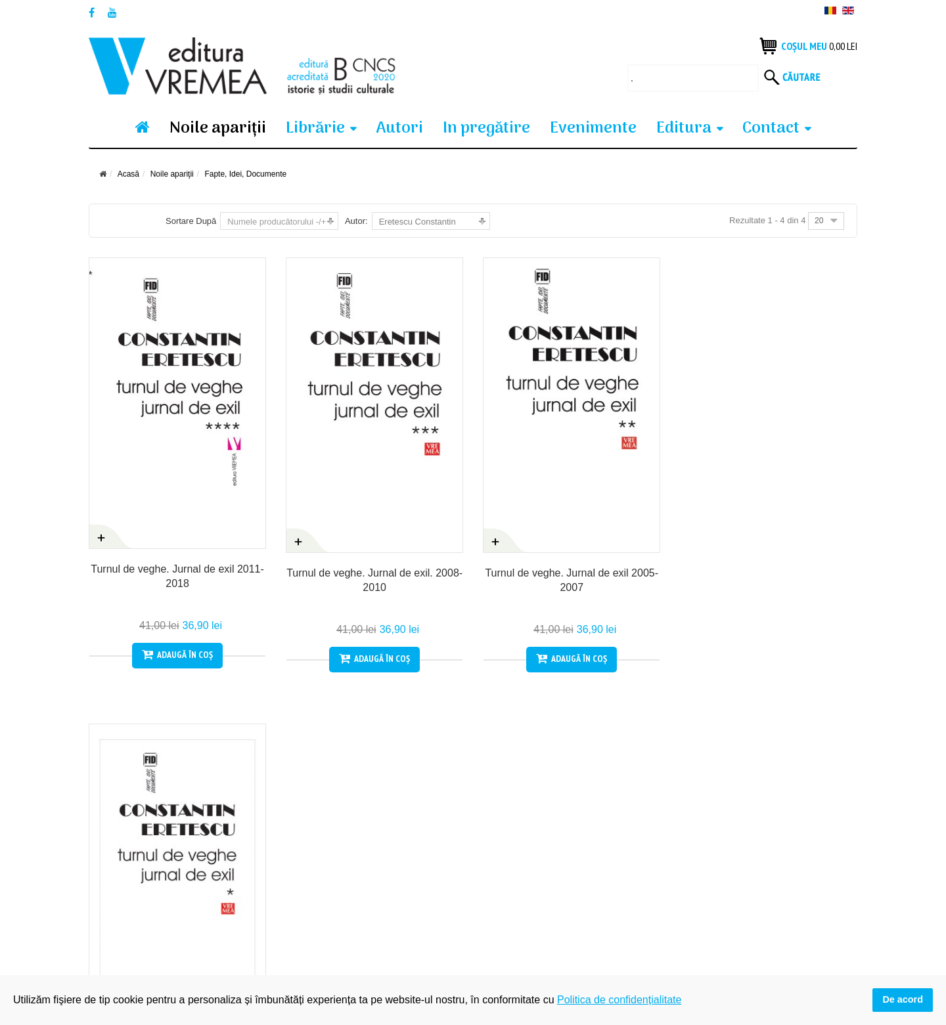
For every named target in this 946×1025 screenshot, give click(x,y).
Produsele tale (315, 855)
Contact (771, 128)
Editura (683, 128)
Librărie (315, 128)
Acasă (128, 174)
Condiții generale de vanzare (147, 878)
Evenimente (593, 128)
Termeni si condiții (125, 901)
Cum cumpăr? (117, 855)
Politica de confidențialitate (340, 878)
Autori (399, 128)
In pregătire (486, 128)
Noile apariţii (217, 128)
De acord (902, 999)
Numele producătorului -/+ (276, 222)
